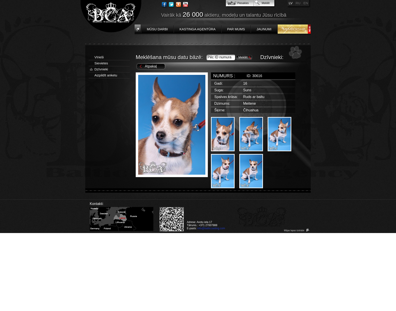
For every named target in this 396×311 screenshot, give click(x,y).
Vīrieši (99, 57)
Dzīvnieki (101, 69)
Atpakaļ (151, 66)
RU (298, 3)
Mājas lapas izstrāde (297, 230)
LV (290, 3)
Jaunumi (263, 29)
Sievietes (101, 63)
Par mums (236, 29)
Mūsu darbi (157, 29)
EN (305, 3)
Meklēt (265, 3)
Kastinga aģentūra (197, 29)
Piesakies (243, 3)
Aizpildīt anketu (105, 75)
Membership (294, 29)
